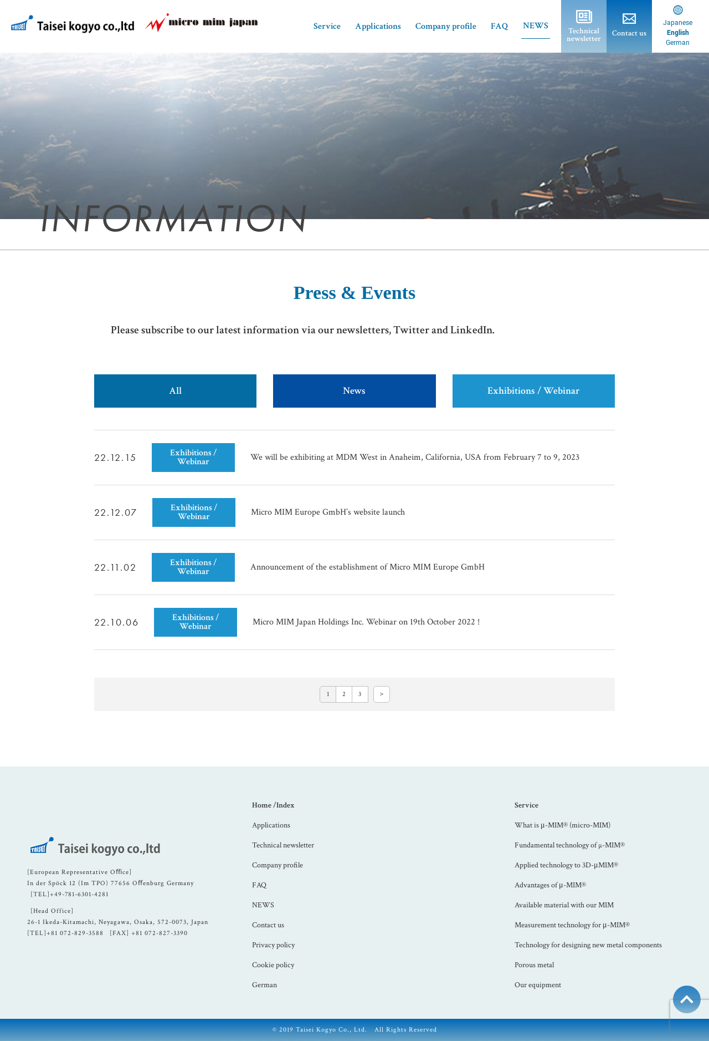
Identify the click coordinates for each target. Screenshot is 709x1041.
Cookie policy (273, 965)
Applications (378, 26)
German (264, 985)
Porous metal (534, 965)
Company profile (445, 26)
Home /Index (273, 805)
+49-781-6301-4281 (79, 894)
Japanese (677, 23)
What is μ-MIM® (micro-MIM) (562, 825)
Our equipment (538, 985)
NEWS (535, 26)
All (175, 390)
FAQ (499, 26)
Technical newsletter (283, 845)
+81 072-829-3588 (75, 933)
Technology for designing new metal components (588, 945)
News (354, 390)
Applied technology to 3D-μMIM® (566, 865)
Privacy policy (273, 945)
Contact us (268, 925)
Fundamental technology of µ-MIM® (570, 845)
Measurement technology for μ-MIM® (572, 925)
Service (526, 805)
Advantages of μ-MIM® (550, 885)
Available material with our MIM (564, 905)
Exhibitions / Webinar (533, 390)
